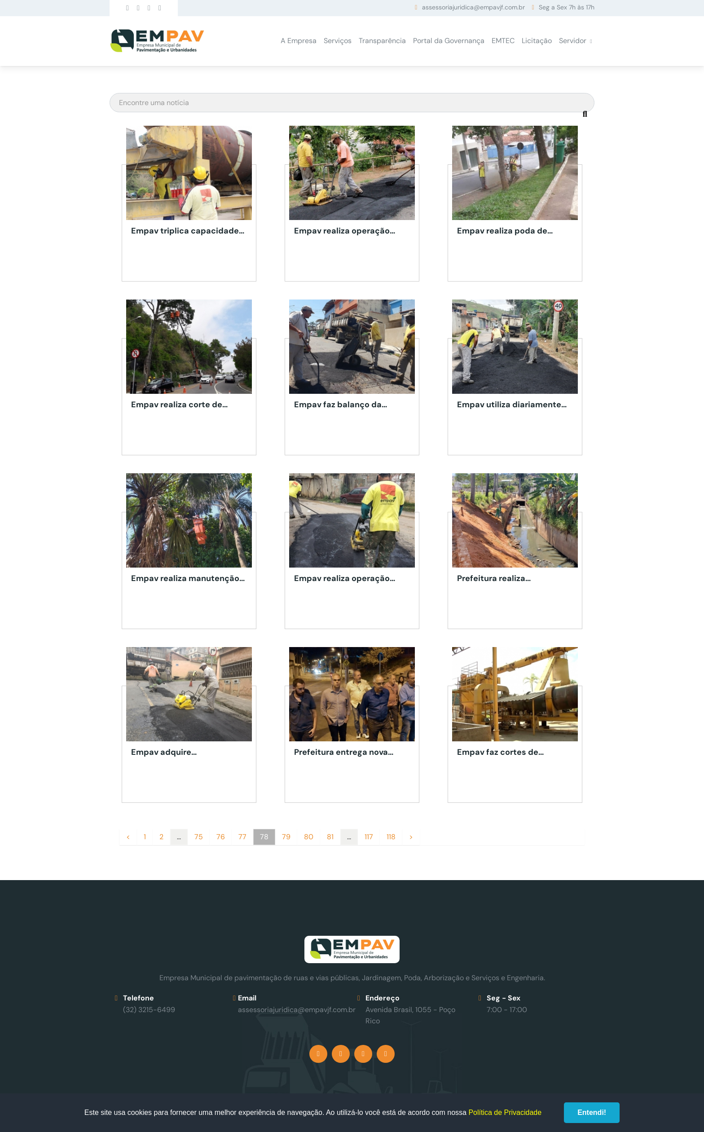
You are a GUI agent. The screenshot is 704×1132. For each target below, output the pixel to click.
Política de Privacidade (504, 1112)
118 (391, 836)
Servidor (572, 40)
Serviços (338, 40)
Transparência (382, 40)
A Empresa (299, 40)
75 (198, 836)
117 (369, 836)
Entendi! (591, 1112)
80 (308, 836)
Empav (157, 41)
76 (220, 836)
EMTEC (503, 40)
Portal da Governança (448, 40)
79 (286, 836)
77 (242, 836)
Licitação (537, 40)
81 (330, 836)
